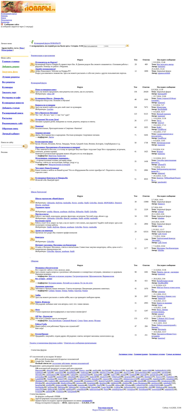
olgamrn (77, 381)
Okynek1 (38, 375)
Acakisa (117, 387)
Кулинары (7, 87)
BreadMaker (71, 373)
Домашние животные (44, 286)
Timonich (118, 203)
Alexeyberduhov (141, 373)
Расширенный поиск (12, 113)
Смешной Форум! (69, 321)
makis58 (93, 377)
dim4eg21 (148, 377)
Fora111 (159, 377)
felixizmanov (152, 381)
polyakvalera (155, 375)
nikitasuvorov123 (130, 379)
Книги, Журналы (42, 302)
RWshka (38, 383)
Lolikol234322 (154, 385)
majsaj (123, 375)
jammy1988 (146, 370)
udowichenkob (51, 383)
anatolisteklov (64, 381)
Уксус (159, 121)
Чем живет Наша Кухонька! (47, 168)
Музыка (97, 321)
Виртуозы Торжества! (57, 156)
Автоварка (162, 321)
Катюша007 (162, 94)
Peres (106, 389)
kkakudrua (160, 387)
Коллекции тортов (43, 221)
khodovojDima (66, 383)
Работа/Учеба (41, 324)
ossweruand (156, 389)
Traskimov (170, 377)
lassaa (166, 385)
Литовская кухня (163, 143)
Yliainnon (59, 392)
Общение (34, 261)
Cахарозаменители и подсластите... (162, 135)
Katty (128, 370)
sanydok (164, 373)
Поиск (3, 18)
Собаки (51, 291)
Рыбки (70, 291)
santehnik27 (167, 383)
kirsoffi (140, 381)
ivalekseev (39, 373)
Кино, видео (88, 321)
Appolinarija (157, 379)
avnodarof (83, 387)
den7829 (105, 370)
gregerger (128, 377)
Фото (37, 310)
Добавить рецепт (10, 66)
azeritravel (155, 383)
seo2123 (161, 123)
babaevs (83, 377)
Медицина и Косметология (46, 268)
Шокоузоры (161, 107)
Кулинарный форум (39, 83)
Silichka (161, 250)
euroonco (79, 383)
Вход (22, 48)
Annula (100, 203)
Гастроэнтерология (80, 276)
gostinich (59, 377)
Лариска (62, 370)
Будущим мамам (55, 283)
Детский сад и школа (71, 283)
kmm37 (61, 379)
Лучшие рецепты (11, 77)
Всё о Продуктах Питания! (46, 113)
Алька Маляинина (140, 383)
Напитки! (39, 126)
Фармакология (108, 276)
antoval (143, 375)
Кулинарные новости (13, 102)
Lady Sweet (162, 234)
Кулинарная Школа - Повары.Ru (49, 98)
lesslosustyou (83, 379)
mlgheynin (59, 385)
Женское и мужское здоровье (60, 276)
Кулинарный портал (9, 14)
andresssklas (129, 381)
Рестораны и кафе (11, 97)
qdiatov (118, 385)
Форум (95, 410)
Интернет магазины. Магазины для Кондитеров (55, 245)
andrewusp (145, 379)
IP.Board (101, 410)
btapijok (71, 385)
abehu (170, 387)
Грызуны (77, 291)
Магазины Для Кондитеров (167, 248)
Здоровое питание (42, 133)
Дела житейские (55, 321)
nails (49, 373)
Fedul (90, 385)
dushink (63, 375)
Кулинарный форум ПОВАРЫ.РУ (47, 43)
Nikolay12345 (105, 373)
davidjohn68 (162, 109)
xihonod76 (162, 165)
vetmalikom (81, 389)
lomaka (70, 379)
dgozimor (103, 383)
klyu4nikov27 (89, 381)
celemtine (161, 292)
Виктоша (38, 370)
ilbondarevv (39, 381)
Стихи (80, 321)
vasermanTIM (84, 375)
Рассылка (7, 118)
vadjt (105, 375)
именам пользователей (80, 363)
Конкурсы (39, 237)
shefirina (59, 203)
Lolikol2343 (140, 385)
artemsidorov (51, 375)
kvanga (72, 370)
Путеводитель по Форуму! (46, 62)
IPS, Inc (115, 410)
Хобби (37, 295)
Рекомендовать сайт (12, 123)
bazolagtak (39, 387)
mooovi (106, 379)
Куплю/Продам (41, 334)
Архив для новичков (44, 231)
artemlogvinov (117, 389)
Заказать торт (9, 92)
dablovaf (51, 389)
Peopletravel (117, 370)
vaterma (154, 373)
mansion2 (161, 66)
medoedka (67, 203)
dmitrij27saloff (104, 381)
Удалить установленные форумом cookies (46, 343)
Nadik (86, 203)
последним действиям (61, 363)
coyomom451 (87, 401)
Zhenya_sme (84, 370)
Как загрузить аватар (165, 64)
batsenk (94, 387)
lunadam (161, 218)
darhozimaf (128, 387)
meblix (95, 370)
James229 (161, 298)
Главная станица (10, 61)
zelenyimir (59, 373)
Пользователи (6, 20)
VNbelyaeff (115, 377)
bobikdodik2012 (161, 370)
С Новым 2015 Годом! (165, 318)
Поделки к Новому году (166, 296)
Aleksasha (51, 203)
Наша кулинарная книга (45, 90)
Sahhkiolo (114, 383)
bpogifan (38, 385)
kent (94, 373)
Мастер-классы (41, 214)
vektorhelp (71, 377)
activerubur (39, 377)
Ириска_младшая (42, 205)
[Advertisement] (92, 35)
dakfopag (61, 387)
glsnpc (116, 373)
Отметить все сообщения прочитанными (80, 343)
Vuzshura (50, 379)
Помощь (4, 16)
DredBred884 (163, 283)
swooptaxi (131, 389)
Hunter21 (161, 204)
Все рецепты (8, 82)
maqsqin (81, 385)
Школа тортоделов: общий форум (49, 199)
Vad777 (114, 375)
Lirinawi (116, 379)
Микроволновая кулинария (59, 165)
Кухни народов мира (44, 142)
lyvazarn (38, 392)
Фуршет (160, 152)
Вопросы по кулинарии (45, 105)
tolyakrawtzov (166, 381)
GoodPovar (162, 129)
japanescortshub (164, 73)
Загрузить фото (10, 72)
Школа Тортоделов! (39, 192)
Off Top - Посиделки (43, 316)
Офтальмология (95, 276)
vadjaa (72, 375)
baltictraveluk (95, 389)
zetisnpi (161, 212)
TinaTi (99, 385)
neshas (96, 375)
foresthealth (143, 389)
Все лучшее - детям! (43, 279)
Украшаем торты (42, 207)
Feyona (108, 385)
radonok (49, 392)
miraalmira (170, 379)
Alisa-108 (50, 94)
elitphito (125, 383)
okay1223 (127, 373)
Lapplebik (39, 379)
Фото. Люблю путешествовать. (159, 311)
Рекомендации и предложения (43, 56)
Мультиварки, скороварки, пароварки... (52, 158)
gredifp (49, 385)
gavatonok (140, 387)
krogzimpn (91, 383)
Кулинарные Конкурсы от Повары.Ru (51, 178)
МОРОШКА (109, 203)
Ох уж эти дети (86, 283)
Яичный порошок (164, 114)
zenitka (80, 203)
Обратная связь (10, 128)
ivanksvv (51, 381)
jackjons (51, 387)
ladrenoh (72, 387)
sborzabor (95, 379)
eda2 (150, 387)
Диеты (51, 137)
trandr (50, 377)
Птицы (64, 291)
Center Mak (105, 387)
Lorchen (50, 109)
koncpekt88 (72, 392)
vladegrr (117, 381)
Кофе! (159, 127)
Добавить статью (11, 108)
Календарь (5, 22)
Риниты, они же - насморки (168, 272)
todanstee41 (169, 389)
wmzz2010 (39, 389)
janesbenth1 (162, 182)
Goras (160, 226)
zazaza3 (161, 314)
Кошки (58, 291)
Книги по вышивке (164, 303)
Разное (85, 291)
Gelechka (93, 203)
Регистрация (7, 50)
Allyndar (128, 385)
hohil (60, 389)
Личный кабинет (10, 133)
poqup (138, 377)
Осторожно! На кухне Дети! (47, 119)
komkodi (133, 375)
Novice (74, 203)
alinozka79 (51, 370)
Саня (136, 370)
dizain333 (103, 377)
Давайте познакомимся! (45, 69)
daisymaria (162, 329)
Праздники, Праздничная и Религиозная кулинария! (57, 147)
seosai (166, 375)
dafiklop (69, 389)
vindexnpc (84, 373)
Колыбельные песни (165, 281)
